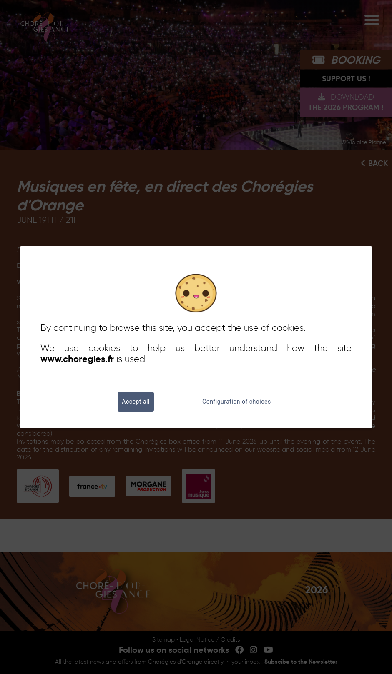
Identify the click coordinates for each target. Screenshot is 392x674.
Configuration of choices (236, 402)
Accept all (135, 402)
